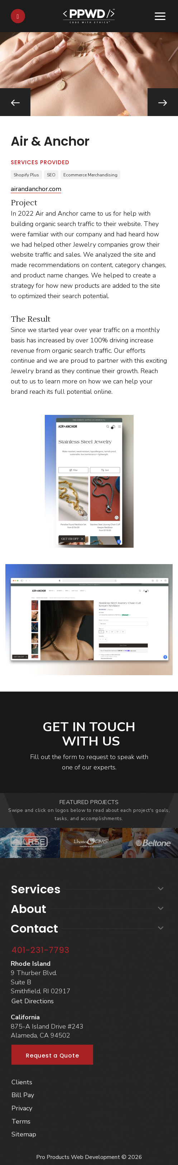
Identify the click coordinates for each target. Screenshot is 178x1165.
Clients (21, 1082)
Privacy (21, 1108)
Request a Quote (52, 1055)
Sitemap (23, 1134)
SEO (51, 175)
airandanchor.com (36, 189)
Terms (20, 1121)
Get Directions (32, 1001)
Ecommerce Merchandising (90, 175)
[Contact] (18, 16)
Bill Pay (22, 1095)
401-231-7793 (40, 950)
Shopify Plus (26, 175)
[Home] (89, 15)
